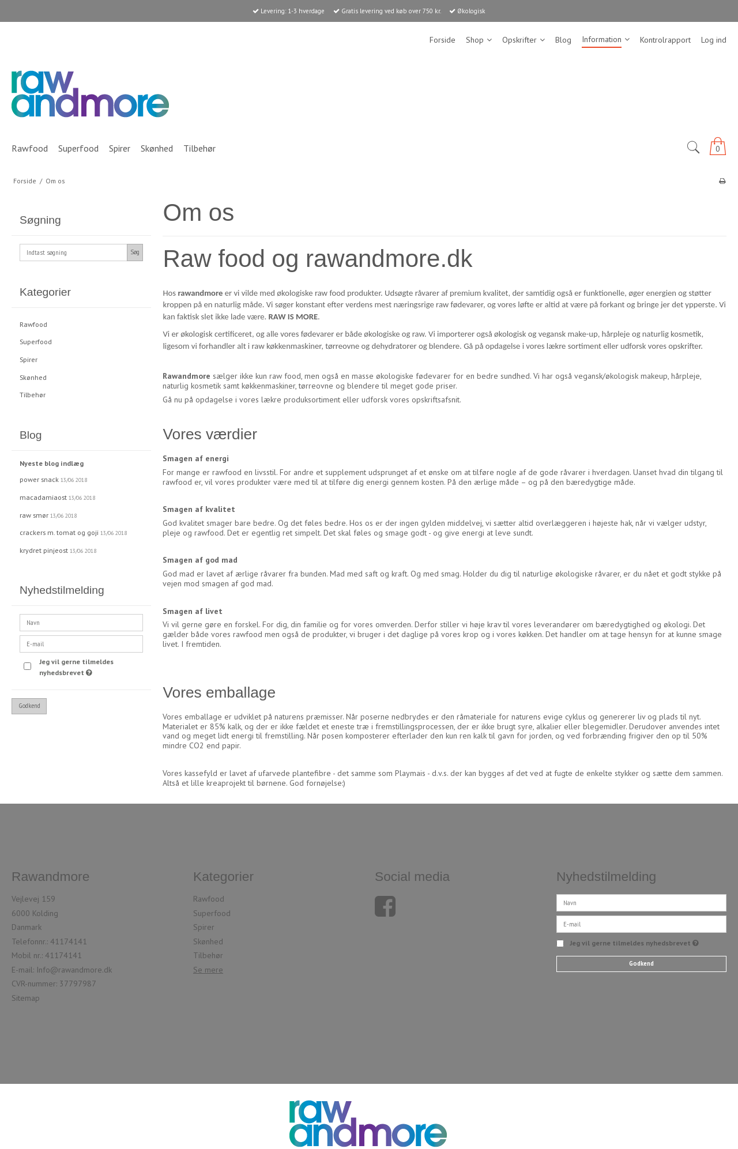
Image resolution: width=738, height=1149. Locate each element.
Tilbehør (33, 394)
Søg (135, 252)
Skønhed (33, 377)
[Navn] (641, 902)
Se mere (208, 970)
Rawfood (33, 324)
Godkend (29, 706)
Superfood (36, 341)
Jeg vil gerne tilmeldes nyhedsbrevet (90, 666)
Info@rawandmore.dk (74, 970)
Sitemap (26, 998)
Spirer (28, 359)
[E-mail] (641, 923)
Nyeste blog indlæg (52, 463)
